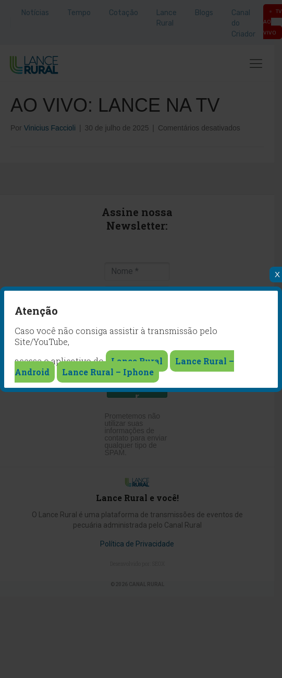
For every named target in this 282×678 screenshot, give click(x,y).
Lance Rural (137, 360)
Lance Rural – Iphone (108, 371)
